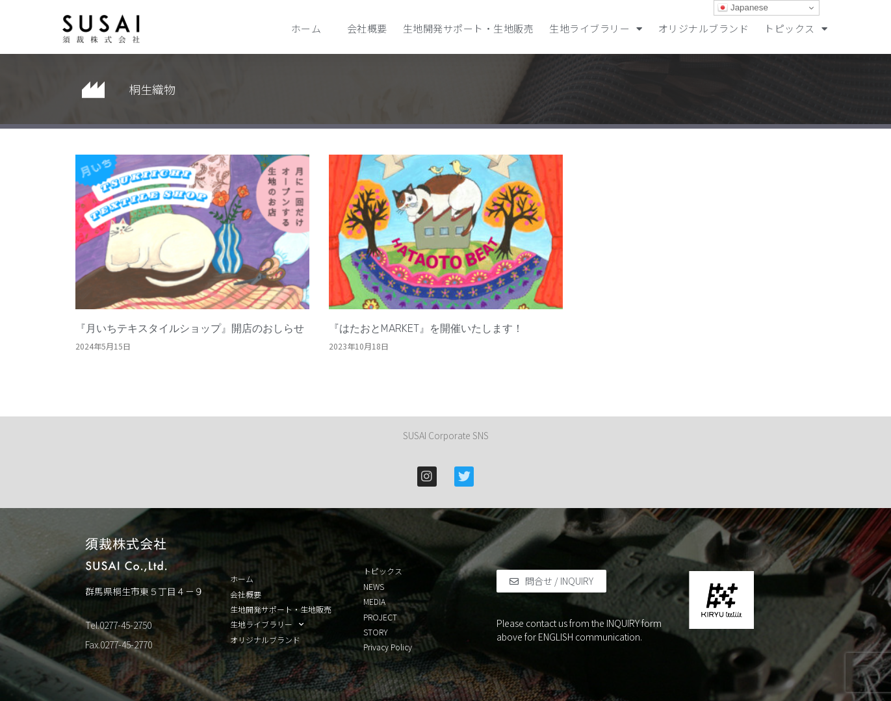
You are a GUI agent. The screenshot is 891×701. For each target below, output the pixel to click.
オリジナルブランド (703, 28)
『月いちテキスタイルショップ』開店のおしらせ (189, 328)
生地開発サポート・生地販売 (468, 28)
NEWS (373, 586)
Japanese (742, 8)
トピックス (795, 29)
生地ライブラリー (596, 29)
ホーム (311, 28)
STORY (375, 632)
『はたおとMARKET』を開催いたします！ (426, 328)
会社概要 (367, 28)
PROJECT (380, 617)
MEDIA (374, 601)
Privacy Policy (387, 647)
